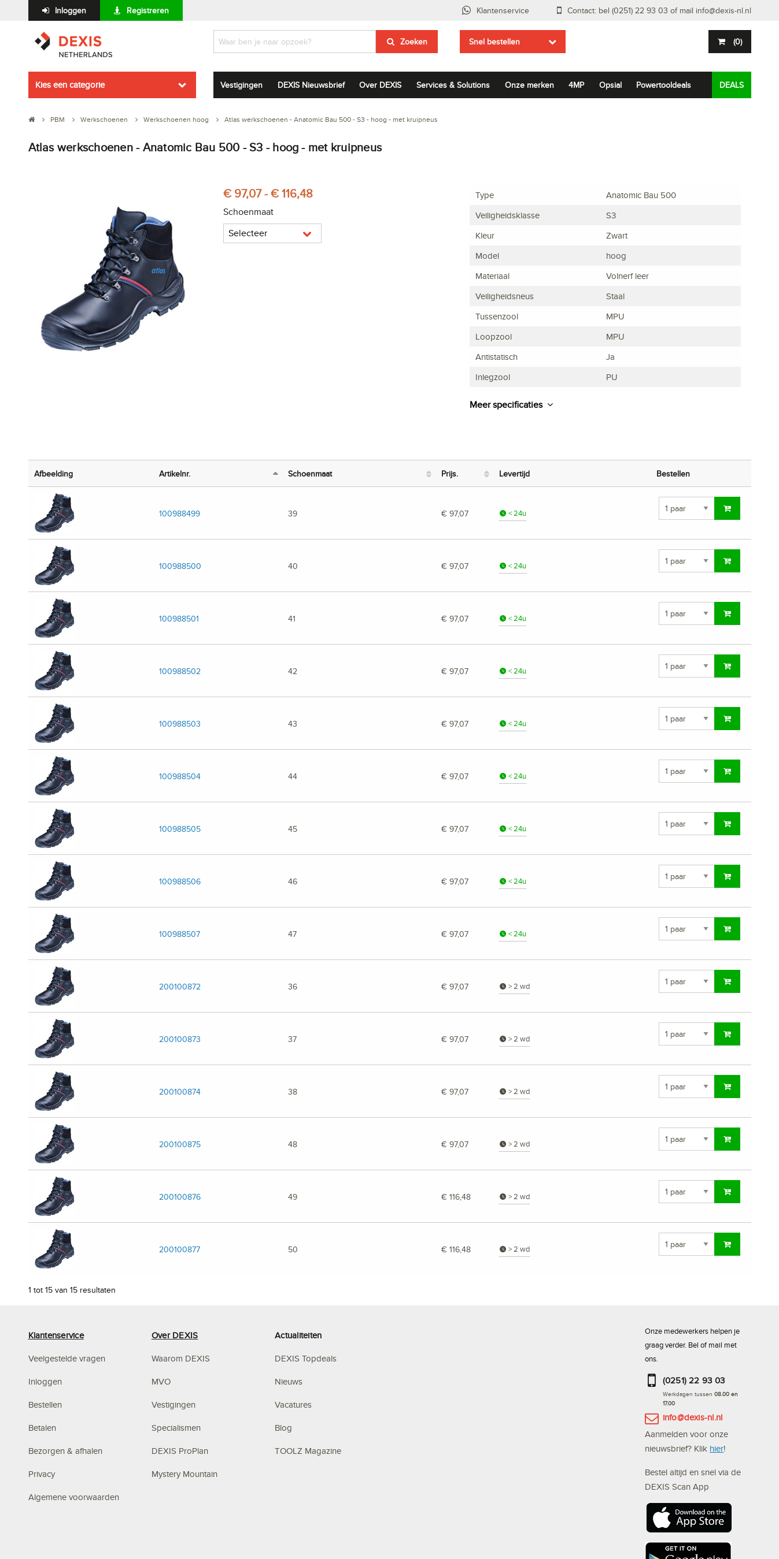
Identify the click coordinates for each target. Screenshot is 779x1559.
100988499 (179, 513)
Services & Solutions (453, 85)
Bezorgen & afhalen (65, 1451)
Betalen (42, 1428)
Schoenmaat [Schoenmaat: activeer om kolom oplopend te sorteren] (310, 473)
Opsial (610, 85)
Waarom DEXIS (181, 1358)
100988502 (180, 671)
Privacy (41, 1474)
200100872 (180, 986)
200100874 (180, 1091)
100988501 (179, 618)
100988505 (180, 829)
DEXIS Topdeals (306, 1358)
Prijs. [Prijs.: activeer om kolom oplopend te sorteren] (449, 473)
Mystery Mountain (184, 1474)
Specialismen (176, 1428)
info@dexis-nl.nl (693, 1417)
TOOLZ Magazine (308, 1451)
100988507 (179, 934)
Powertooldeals (663, 85)
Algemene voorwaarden (73, 1497)
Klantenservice (503, 10)
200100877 (179, 1249)
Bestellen (45, 1404)
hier (716, 1448)
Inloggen (70, 10)
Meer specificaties (506, 404)
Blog (283, 1428)
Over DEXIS (380, 85)
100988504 (180, 776)
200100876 (180, 1196)
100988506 (180, 881)
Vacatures (293, 1404)
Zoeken (413, 41)
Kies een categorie (70, 85)
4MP (576, 85)
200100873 (180, 1039)
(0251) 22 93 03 (694, 1380)
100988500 (180, 566)
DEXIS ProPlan (180, 1451)
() (736, 41)
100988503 (180, 723)
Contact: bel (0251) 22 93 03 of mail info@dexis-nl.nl (659, 10)
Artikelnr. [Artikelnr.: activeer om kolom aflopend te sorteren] (174, 473)
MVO (161, 1381)
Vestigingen (241, 85)
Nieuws (288, 1381)
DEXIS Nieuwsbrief (311, 85)
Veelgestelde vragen (68, 1358)
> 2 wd (514, 986)
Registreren (148, 10)
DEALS (731, 85)
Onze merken (529, 85)
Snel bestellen (494, 41)
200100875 (180, 1144)
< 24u (512, 513)
